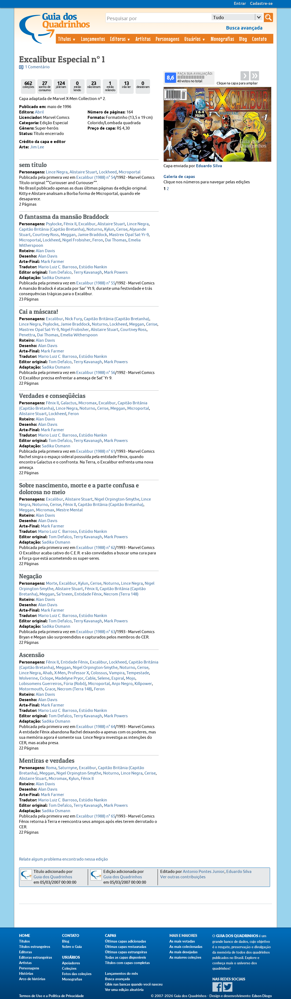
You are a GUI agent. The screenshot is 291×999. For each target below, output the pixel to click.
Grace (50, 689)
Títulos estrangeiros (34, 946)
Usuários (195, 38)
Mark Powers (116, 272)
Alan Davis (45, 251)
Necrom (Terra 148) (121, 594)
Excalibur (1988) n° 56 (95, 372)
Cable (90, 678)
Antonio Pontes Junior (203, 871)
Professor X (78, 673)
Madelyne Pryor (69, 678)
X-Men (60, 673)
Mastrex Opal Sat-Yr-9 (129, 234)
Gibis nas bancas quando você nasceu (133, 984)
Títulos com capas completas (127, 963)
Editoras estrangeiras (35, 957)
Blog (243, 38)
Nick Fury (73, 319)
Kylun (109, 229)
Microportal (129, 172)
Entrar (240, 3)
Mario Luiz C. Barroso (57, 267)
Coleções (69, 968)
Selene (103, 678)
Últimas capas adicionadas (125, 941)
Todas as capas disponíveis (125, 957)
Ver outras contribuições (183, 877)
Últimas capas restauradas (125, 946)
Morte (51, 583)
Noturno (94, 229)
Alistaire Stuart (83, 172)
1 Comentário (37, 67)
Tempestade (137, 673)
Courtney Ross (45, 234)
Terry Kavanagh (88, 272)
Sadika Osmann (56, 277)
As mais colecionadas (185, 946)
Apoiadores (71, 963)
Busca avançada (117, 979)
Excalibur (87, 224)
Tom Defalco (60, 272)
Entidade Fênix (88, 594)
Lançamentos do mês (121, 973)
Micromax (87, 403)
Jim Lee (37, 147)
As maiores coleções (185, 957)
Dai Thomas (115, 240)
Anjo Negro (122, 683)
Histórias (26, 973)
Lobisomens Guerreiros (40, 683)
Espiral (117, 678)
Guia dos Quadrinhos (53, 877)
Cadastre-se (261, 3)
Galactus (69, 403)
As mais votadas (182, 941)
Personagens (168, 38)
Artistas (143, 38)
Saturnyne (67, 767)
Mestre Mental (69, 510)
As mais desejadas (183, 952)
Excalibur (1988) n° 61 (95, 451)
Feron (97, 240)
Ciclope (46, 678)
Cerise (122, 229)
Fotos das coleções (77, 974)
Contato (259, 38)
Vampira (117, 673)
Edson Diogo (262, 996)
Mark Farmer (52, 261)
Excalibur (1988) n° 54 (95, 177)
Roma (51, 767)
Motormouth (31, 689)
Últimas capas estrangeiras (126, 952)
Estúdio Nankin (93, 267)
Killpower (143, 683)
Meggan (68, 234)
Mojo (130, 678)
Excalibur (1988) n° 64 (95, 726)
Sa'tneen (64, 594)
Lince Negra (57, 172)
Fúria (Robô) (75, 683)
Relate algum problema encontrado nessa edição (63, 859)
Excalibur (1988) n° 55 (95, 283)
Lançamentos (93, 38)
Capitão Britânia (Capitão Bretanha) (52, 229)
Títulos (67, 38)
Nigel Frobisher (76, 240)
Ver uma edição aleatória (124, 989)
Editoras (120, 38)
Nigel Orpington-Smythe (116, 499)
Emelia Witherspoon (79, 335)
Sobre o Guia (72, 946)
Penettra (27, 335)
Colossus (99, 673)
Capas (110, 936)
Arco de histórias (32, 979)
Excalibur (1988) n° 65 (95, 816)
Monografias (222, 38)
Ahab (47, 673)
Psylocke (54, 224)
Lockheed (108, 172)
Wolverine (28, 678)
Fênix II (70, 224)
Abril (39, 112)
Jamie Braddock (92, 234)
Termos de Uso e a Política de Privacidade (51, 996)
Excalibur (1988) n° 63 (95, 631)
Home (24, 936)
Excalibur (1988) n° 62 (95, 547)
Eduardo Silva (209, 166)
